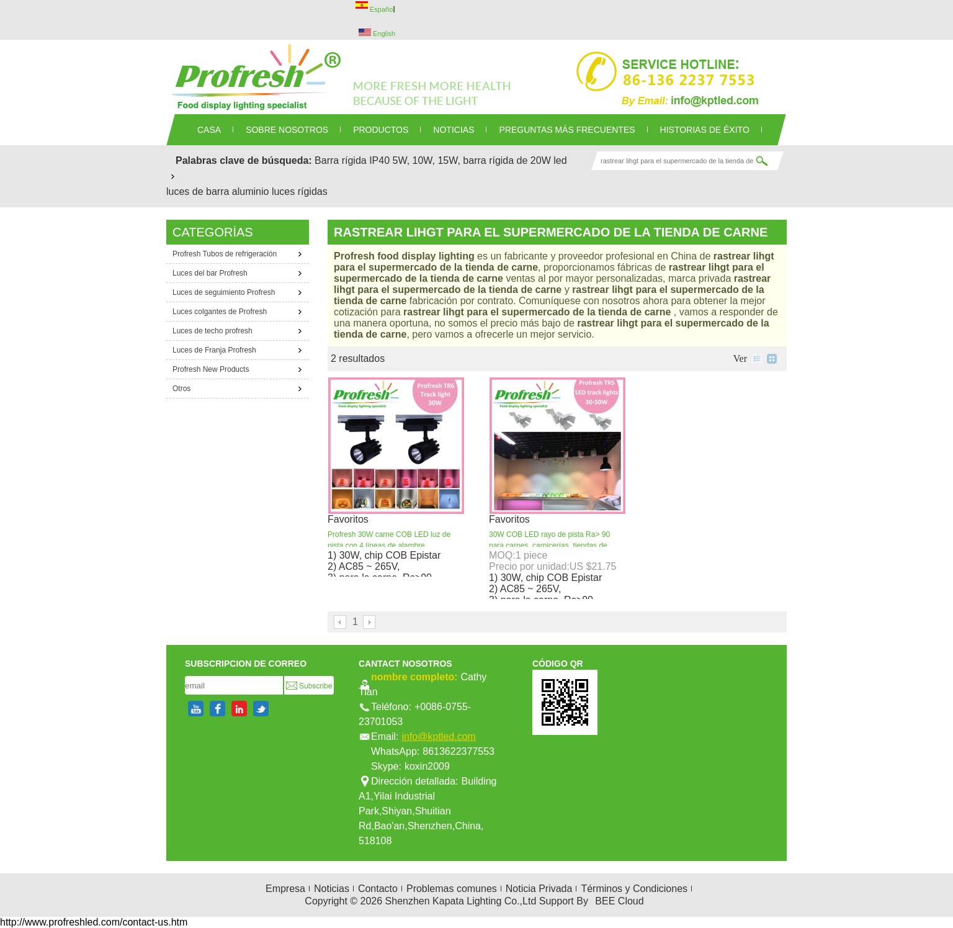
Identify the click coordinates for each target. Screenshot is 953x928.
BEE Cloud (619, 901)
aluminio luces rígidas (280, 191)
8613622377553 (458, 751)
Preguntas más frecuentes (567, 130)
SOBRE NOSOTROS (287, 130)
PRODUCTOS (380, 130)
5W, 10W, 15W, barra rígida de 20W (472, 160)
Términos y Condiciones (634, 888)
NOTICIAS (453, 130)
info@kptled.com (438, 736)
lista (757, 359)
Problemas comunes (451, 888)
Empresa (285, 888)
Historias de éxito (704, 130)
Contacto (378, 888)
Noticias (331, 888)
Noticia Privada (539, 888)
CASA (209, 130)
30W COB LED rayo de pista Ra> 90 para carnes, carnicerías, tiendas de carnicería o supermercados (549, 545)
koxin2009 (427, 766)
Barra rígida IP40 (352, 160)
